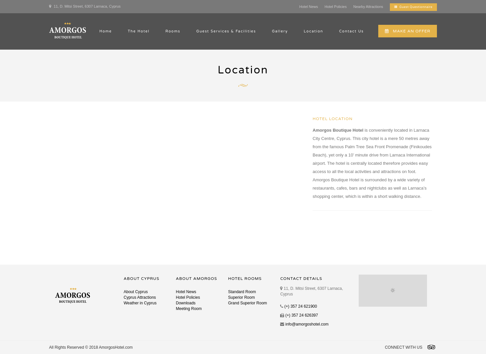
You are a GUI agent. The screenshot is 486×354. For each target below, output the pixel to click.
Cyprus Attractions (140, 297)
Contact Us (351, 31)
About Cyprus (136, 291)
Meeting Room (189, 308)
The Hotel (139, 31)
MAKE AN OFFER (407, 31)
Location (313, 31)
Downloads (185, 303)
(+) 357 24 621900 (300, 306)
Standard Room (242, 291)
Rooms (172, 31)
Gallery (280, 31)
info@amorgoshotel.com (307, 324)
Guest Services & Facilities (226, 31)
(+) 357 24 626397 (301, 315)
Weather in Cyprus (140, 303)
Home (105, 31)
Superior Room (241, 297)
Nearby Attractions (368, 7)
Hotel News (308, 7)
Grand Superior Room (247, 303)
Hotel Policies (336, 7)
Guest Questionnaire (413, 7)
